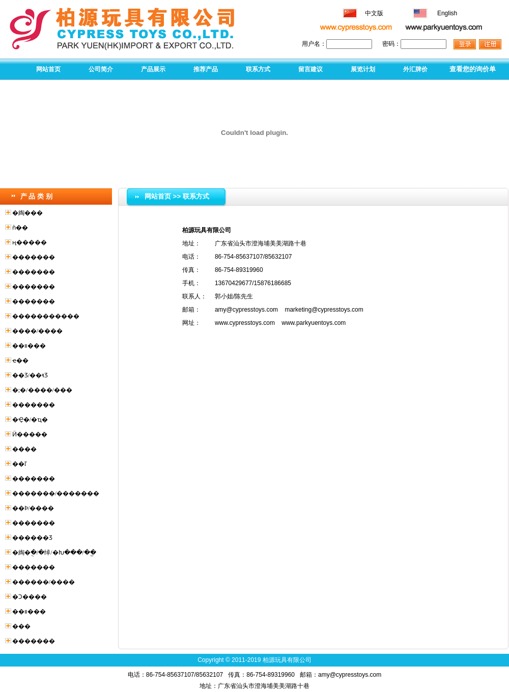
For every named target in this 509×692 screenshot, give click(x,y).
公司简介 (101, 69)
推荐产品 (205, 69)
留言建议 (310, 69)
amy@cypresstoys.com (246, 309)
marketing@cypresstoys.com (324, 309)
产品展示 (153, 69)
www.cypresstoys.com (245, 322)
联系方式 (258, 69)
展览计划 (363, 69)
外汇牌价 (415, 69)
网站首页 (48, 69)
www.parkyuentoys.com (313, 322)
